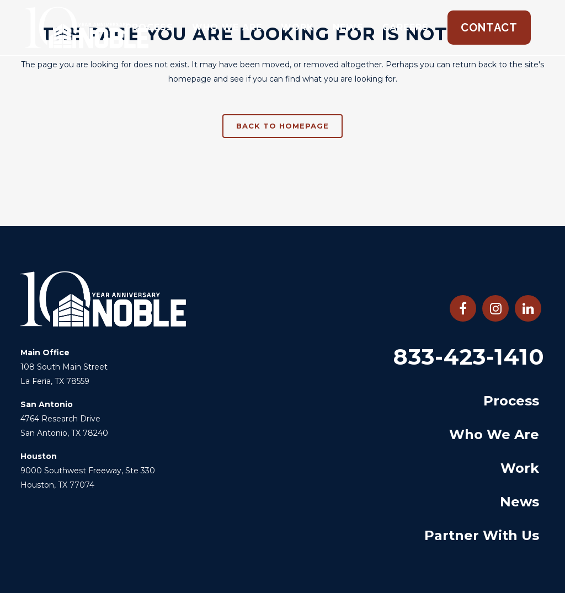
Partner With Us (481, 535)
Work (519, 468)
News (519, 502)
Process (511, 401)
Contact (489, 27)
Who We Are (494, 434)
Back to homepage (282, 125)
